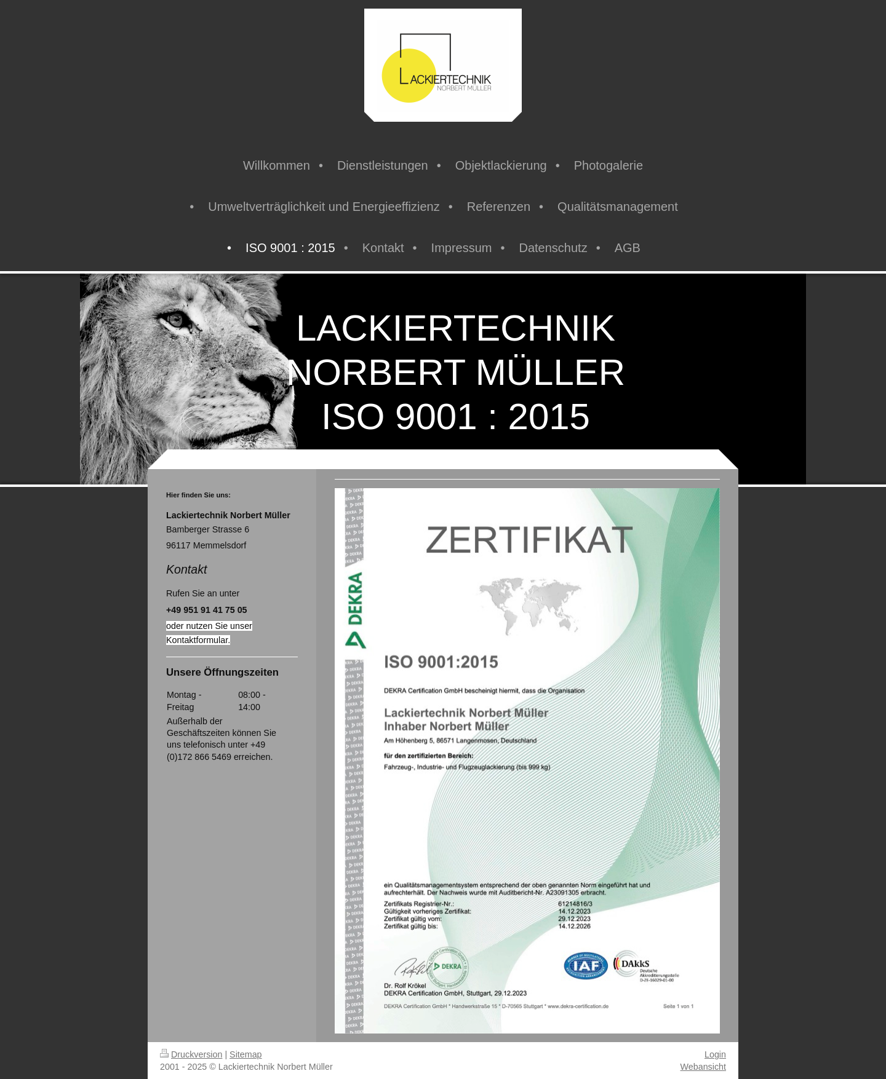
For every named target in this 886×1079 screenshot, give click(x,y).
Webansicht (703, 1067)
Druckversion (191, 1054)
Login (715, 1054)
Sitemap (245, 1054)
